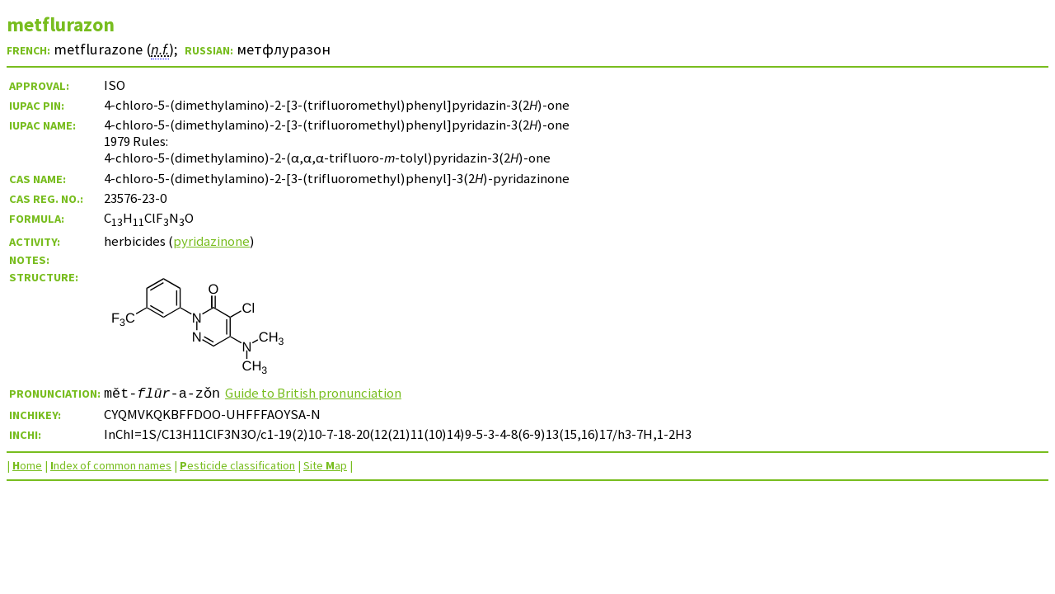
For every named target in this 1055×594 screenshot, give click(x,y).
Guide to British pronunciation (313, 393)
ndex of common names (110, 465)
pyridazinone (211, 241)
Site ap (325, 465)
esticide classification (237, 465)
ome (27, 465)
